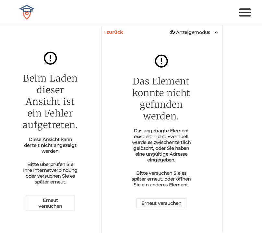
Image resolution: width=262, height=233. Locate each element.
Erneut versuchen (50, 203)
